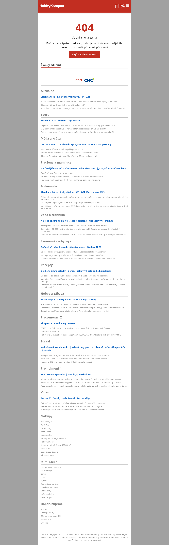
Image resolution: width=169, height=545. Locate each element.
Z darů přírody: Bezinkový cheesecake (57, 173)
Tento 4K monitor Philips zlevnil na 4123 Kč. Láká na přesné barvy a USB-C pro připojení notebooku (83, 234)
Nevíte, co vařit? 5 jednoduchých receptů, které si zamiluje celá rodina (70, 180)
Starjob (44, 509)
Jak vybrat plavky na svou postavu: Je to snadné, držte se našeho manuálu (72, 176)
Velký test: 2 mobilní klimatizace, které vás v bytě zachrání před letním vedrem (74, 358)
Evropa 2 (44, 523)
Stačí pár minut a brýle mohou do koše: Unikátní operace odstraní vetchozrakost (75, 355)
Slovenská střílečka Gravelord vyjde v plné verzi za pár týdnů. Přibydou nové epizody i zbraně (80, 382)
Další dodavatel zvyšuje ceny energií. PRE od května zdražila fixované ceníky (73, 252)
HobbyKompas (47, 441)
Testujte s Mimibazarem (51, 467)
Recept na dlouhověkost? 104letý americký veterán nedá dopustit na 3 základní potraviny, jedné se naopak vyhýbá (83, 285)
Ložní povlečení (47, 494)
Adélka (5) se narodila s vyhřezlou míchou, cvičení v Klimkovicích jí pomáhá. (73, 403)
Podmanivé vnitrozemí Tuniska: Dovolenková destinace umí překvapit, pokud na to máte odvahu (82, 307)
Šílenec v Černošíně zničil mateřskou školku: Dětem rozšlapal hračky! (70, 156)
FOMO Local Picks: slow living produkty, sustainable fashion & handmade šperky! (75, 328)
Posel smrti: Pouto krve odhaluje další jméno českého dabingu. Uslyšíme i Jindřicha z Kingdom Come (84, 386)
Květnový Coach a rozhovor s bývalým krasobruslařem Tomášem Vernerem (72, 409)
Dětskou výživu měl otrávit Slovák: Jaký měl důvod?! (63, 105)
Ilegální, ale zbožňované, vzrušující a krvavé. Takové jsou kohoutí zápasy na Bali (75, 311)
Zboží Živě (45, 425)
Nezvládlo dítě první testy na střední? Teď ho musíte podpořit (67, 362)
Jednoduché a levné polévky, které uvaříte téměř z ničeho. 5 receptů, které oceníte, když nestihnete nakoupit (83, 280)
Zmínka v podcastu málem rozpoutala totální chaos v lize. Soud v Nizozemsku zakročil (77, 132)
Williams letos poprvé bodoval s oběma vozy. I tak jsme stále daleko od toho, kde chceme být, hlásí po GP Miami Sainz (84, 198)
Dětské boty (46, 490)
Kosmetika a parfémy (50, 484)
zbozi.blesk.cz (46, 435)
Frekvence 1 (46, 519)
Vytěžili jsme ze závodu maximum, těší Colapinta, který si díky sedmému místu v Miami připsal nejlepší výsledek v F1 (84, 207)
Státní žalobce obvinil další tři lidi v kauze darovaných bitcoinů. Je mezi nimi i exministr (78, 258)
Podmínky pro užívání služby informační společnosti (75, 537)
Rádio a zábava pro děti (51, 516)
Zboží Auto (45, 448)
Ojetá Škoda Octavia (49, 452)
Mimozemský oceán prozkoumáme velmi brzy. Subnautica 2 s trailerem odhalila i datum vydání (81, 379)
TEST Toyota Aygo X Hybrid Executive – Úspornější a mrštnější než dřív (70, 202)
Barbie (43, 474)
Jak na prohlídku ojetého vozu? (54, 438)
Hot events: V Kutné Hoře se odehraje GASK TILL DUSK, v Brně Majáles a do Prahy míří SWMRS (81, 335)
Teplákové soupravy (49, 487)
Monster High (46, 470)
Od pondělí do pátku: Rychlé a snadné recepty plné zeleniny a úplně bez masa (74, 275)
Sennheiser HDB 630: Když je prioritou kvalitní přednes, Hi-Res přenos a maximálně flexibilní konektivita (80, 230)
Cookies (78, 540)
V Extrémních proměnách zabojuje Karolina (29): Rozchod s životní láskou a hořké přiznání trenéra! (83, 108)
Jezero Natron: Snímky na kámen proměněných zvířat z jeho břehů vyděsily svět (75, 304)
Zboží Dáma (46, 431)
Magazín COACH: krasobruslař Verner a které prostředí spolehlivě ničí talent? (73, 128)
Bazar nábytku (47, 497)
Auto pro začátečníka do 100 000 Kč (56, 445)
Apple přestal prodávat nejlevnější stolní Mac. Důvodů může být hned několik (74, 225)
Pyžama (44, 480)
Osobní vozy (46, 428)
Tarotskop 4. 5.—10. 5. (50, 331)
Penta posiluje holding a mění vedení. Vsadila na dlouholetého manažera (72, 255)
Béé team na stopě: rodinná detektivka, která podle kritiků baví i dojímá (71, 406)
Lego (43, 477)
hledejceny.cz (46, 421)
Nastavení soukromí (92, 540)
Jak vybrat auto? (47, 455)
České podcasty (47, 512)
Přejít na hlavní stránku (84, 54)
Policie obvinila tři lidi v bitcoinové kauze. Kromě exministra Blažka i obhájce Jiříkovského (79, 101)
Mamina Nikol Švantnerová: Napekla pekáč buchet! (62, 149)
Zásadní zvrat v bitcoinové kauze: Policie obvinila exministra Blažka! (69, 152)
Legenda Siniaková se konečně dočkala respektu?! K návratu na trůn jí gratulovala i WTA (78, 125)
